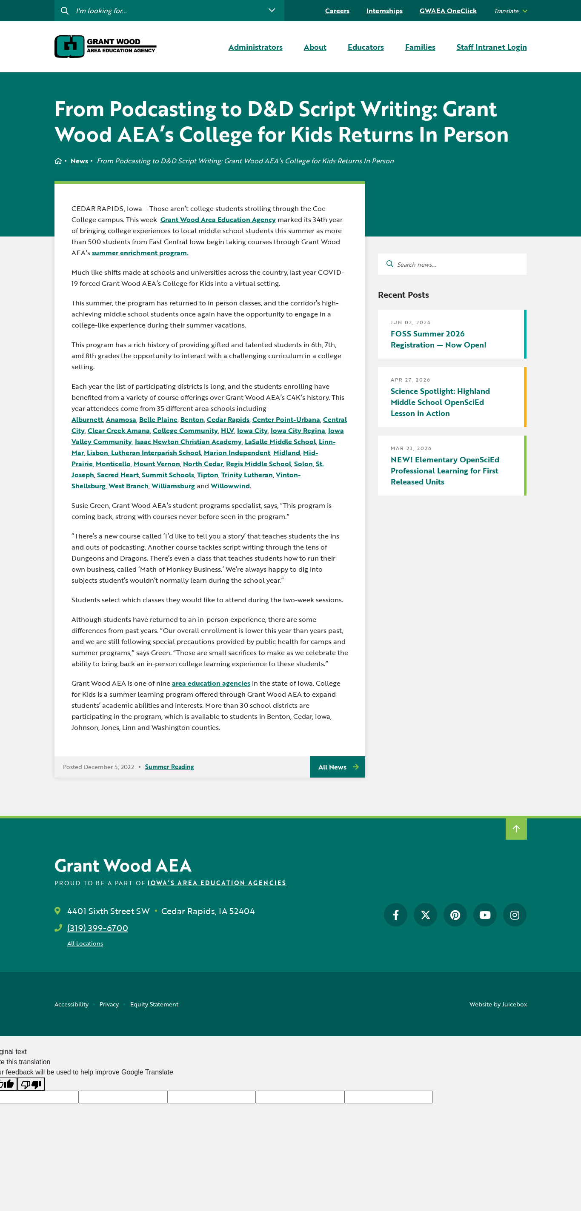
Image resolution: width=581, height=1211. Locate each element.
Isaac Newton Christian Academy (188, 441)
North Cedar (203, 464)
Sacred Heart (118, 475)
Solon (303, 464)
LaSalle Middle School (280, 441)
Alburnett (87, 419)
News (79, 161)
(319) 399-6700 (97, 927)
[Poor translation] (31, 1084)
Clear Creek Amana (119, 430)
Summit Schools (168, 475)
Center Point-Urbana (286, 419)
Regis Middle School (258, 464)
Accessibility (71, 1004)
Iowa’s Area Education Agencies (217, 882)
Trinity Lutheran (247, 475)
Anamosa (121, 419)
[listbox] (510, 11)
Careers (337, 11)
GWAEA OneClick (448, 11)
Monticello (113, 464)
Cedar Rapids (228, 419)
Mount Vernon (157, 464)
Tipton (207, 475)
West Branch (129, 486)
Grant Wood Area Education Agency (218, 219)
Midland (286, 452)
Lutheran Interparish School (155, 452)
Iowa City (252, 430)
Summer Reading (169, 766)
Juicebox (514, 1004)
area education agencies (211, 683)
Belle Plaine (158, 419)
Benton (192, 419)
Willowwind (230, 486)
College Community (185, 430)
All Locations (85, 943)
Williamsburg (173, 486)
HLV (227, 430)
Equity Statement (154, 1004)
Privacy (109, 1004)
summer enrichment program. (140, 253)
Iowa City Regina (298, 430)
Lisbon (97, 452)
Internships (384, 11)
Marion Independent (237, 452)
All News (332, 767)
